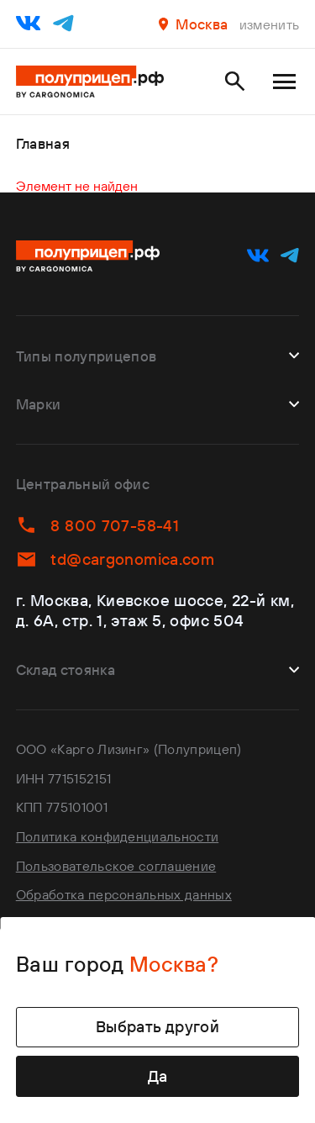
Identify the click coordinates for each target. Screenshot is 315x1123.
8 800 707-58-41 (97, 524)
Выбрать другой (157, 1026)
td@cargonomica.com (115, 559)
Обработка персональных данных (124, 894)
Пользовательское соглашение (116, 865)
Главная (43, 143)
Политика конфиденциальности (117, 836)
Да (158, 1076)
